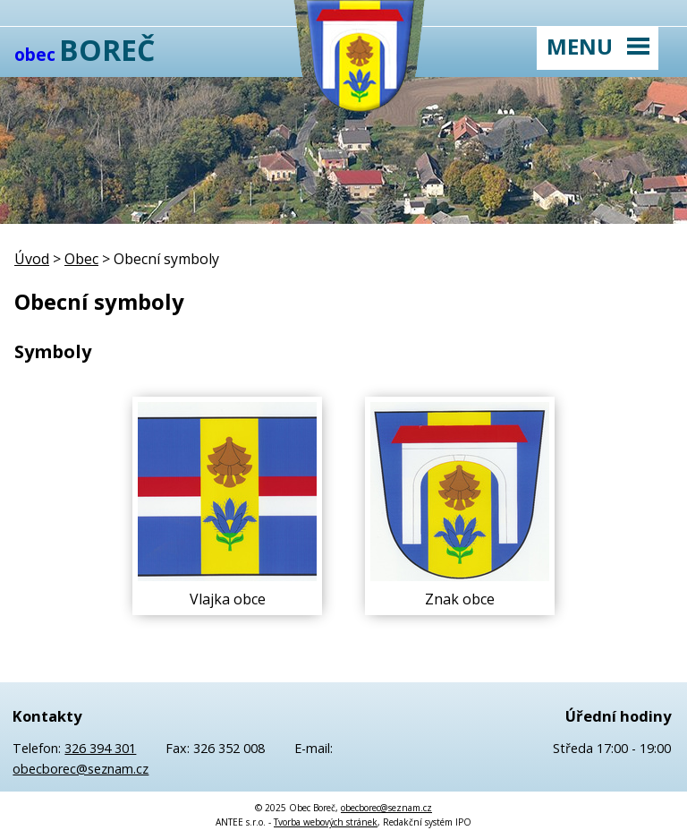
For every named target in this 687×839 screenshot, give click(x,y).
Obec (81, 259)
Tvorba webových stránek (325, 822)
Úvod (31, 259)
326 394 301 (100, 748)
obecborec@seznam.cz (80, 768)
